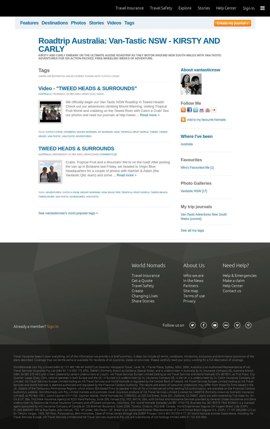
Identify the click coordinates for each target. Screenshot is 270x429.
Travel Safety (161, 8)
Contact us (232, 291)
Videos (114, 22)
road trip (114, 192)
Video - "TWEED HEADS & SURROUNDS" (87, 88)
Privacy (189, 301)
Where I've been (197, 136)
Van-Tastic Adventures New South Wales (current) (204, 217)
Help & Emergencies (240, 275)
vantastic (92, 196)
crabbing (70, 132)
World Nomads (26, 8)
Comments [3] (108, 154)
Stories (204, 8)
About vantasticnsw (200, 70)
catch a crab (54, 132)
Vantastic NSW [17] (194, 191)
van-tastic (54, 136)
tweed (154, 132)
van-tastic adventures (77, 136)
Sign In (249, 8)
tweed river (46, 196)
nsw (116, 132)
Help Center (226, 8)
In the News (193, 280)
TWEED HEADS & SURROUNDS (76, 148)
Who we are (193, 275)
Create (137, 291)
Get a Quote (142, 280)
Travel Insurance (130, 8)
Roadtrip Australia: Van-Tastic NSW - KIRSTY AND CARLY (129, 44)
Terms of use (194, 296)
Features (29, 22)
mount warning (87, 132)
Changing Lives (145, 296)
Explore (184, 8)
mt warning (105, 132)
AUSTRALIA (44, 94)
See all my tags (192, 230)
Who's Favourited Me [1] (197, 167)
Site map (190, 291)
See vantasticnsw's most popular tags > (68, 213)
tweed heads (159, 192)
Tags (129, 22)
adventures (53, 192)
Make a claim (234, 280)
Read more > (150, 115)
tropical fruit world (135, 132)
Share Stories (143, 301)
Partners (190, 286)
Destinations (55, 22)
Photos (78, 22)
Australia (187, 144)
